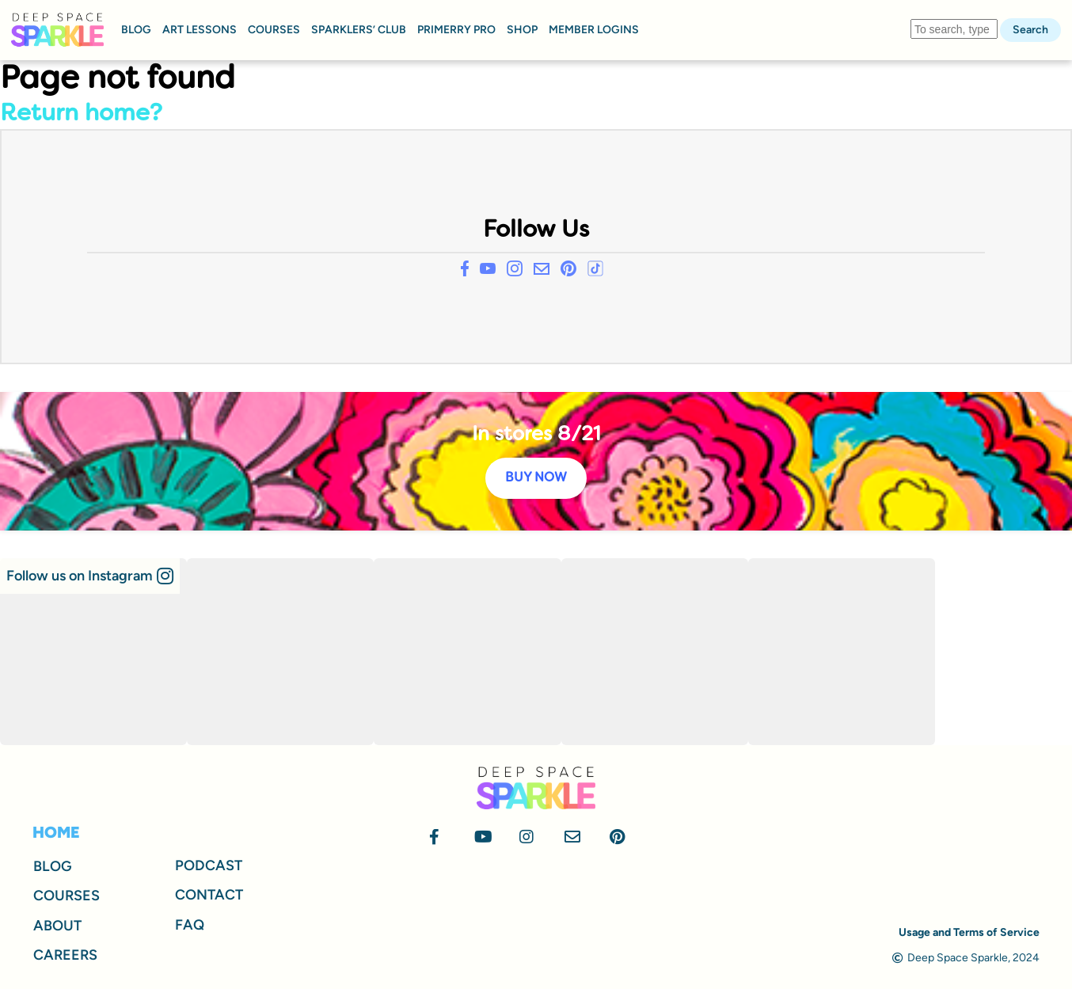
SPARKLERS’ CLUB (358, 29)
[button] (90, 576)
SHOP (522, 29)
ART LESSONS (199, 29)
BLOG (136, 29)
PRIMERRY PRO (456, 29)
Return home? (81, 114)
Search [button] (1030, 29)
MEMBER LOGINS (594, 29)
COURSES (274, 29)
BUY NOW (536, 478)
